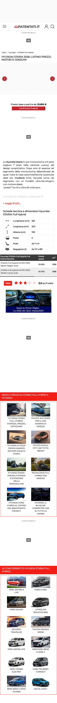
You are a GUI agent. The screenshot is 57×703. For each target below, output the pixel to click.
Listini (4, 52)
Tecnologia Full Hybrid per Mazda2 (40, 468)
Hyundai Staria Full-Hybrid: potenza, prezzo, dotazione (16, 415)
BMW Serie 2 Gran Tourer (16, 684)
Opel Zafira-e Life (16, 585)
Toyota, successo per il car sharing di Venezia (40, 415)
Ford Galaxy (16, 603)
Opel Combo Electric (16, 664)
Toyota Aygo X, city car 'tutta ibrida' (40, 441)
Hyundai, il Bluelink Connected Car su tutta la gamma (40, 501)
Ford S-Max (40, 583)
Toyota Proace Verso (40, 624)
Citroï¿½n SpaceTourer (40, 604)
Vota (7, 283)
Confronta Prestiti (28, 108)
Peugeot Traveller (16, 624)
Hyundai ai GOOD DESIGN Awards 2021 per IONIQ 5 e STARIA (16, 442)
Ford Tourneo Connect (40, 664)
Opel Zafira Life (16, 643)
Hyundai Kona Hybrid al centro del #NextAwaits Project (16, 500)
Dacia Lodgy (40, 683)
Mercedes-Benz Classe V (40, 644)
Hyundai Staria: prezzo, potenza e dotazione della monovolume (16, 471)
